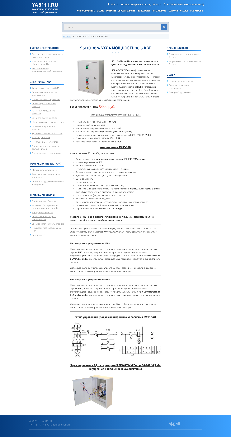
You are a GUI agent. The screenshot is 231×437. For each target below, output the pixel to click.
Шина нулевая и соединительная (48, 122)
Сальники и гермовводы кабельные (44, 127)
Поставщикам (159, 11)
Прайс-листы (143, 11)
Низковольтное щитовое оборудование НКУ (44, 62)
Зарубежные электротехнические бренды (185, 62)
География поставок (178, 11)
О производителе (86, 11)
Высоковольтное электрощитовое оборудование (47, 70)
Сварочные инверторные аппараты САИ (44, 218)
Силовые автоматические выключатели (44, 93)
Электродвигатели (41, 137)
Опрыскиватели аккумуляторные (48, 224)
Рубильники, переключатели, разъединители (46, 147)
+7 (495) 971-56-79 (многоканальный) (185, 4)
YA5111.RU (47, 421)
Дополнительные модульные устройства (46, 175)
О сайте (100, 11)
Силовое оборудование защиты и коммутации (48, 182)
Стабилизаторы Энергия (44, 201)
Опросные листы (126, 11)
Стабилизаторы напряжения (46, 99)
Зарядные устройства (42, 212)
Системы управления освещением (179, 86)
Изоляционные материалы (45, 142)
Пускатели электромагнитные (46, 153)
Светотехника (38, 235)
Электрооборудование (179, 92)
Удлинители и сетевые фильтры (47, 133)
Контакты (111, 11)
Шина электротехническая (44, 118)
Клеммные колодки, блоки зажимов (44, 112)
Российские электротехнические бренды (184, 55)
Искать (164, 27)
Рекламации (196, 11)
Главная (67, 36)
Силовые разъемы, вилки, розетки (44, 105)
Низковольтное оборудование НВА (46, 229)
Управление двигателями (181, 81)
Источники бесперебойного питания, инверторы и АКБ (45, 207)
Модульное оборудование (44, 170)
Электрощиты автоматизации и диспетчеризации (47, 55)
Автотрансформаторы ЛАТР (45, 88)
